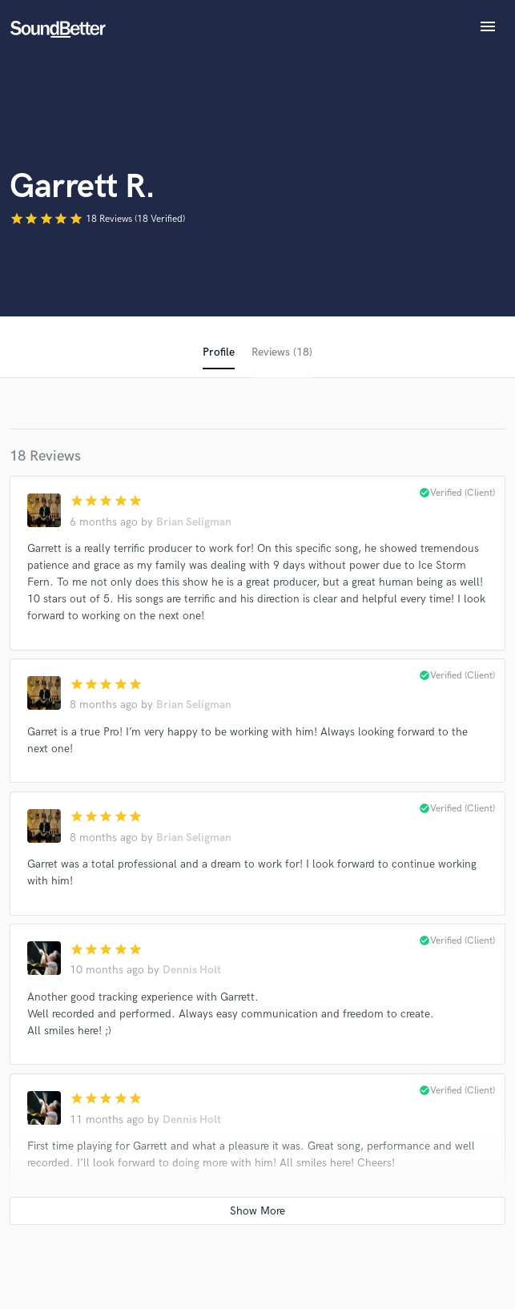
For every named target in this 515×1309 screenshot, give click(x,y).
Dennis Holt (192, 970)
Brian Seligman (193, 522)
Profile (219, 352)
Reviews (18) (281, 352)
